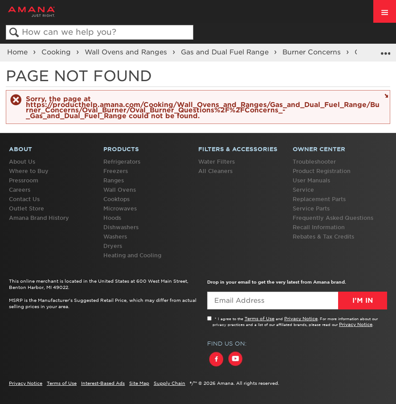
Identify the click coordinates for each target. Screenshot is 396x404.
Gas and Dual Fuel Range (226, 52)
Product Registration (322, 171)
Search (14, 33)
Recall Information (319, 227)
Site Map (139, 383)
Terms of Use (259, 318)
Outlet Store (26, 208)
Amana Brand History (39, 217)
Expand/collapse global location (385, 49)
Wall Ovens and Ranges (127, 52)
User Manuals (311, 180)
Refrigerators (121, 161)
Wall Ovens (119, 189)
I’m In (362, 301)
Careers (19, 189)
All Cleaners (215, 171)
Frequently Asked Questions (333, 217)
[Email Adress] (297, 300)
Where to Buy (29, 171)
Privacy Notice (301, 318)
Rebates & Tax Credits (323, 236)
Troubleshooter (314, 161)
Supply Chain (169, 383)
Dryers (112, 246)
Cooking (57, 52)
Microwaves (120, 208)
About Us (22, 161)
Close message (385, 95)
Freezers (115, 171)
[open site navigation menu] (384, 11)
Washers (115, 236)
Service (303, 189)
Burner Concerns (312, 52)
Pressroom (23, 180)
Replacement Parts (319, 199)
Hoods (112, 217)
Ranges (113, 180)
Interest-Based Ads (103, 383)
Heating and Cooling (132, 255)
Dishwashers (121, 227)
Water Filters (216, 161)
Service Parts (311, 208)
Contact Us (24, 199)
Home (18, 52)
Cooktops (116, 199)
